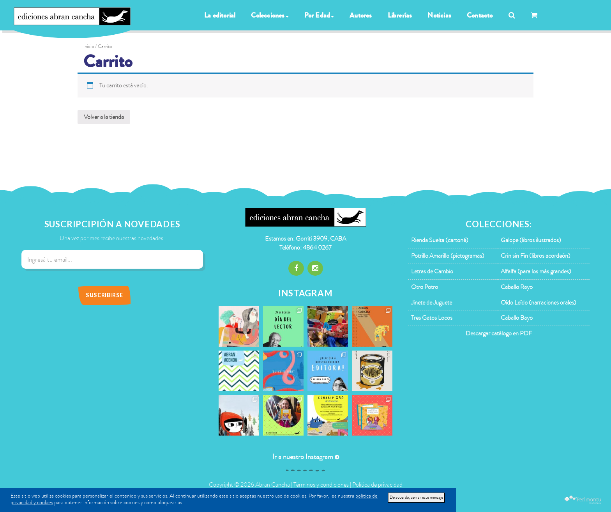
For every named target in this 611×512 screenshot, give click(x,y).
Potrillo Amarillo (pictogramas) (447, 256)
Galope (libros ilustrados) (531, 240)
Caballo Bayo (517, 318)
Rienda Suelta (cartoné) (439, 240)
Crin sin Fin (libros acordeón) (535, 256)
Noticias (439, 15)
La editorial (219, 15)
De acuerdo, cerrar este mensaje (416, 497)
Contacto (480, 15)
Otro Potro (424, 287)
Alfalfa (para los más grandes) (536, 271)
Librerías (400, 15)
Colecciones (269, 15)
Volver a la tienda (104, 117)
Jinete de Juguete (431, 302)
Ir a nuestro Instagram (302, 457)
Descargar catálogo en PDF (499, 333)
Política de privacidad (377, 484)
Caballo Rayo (517, 287)
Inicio (88, 46)
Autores (361, 15)
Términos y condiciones (321, 484)
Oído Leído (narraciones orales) (538, 302)
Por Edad (319, 15)
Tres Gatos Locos (431, 318)
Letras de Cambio (432, 271)
